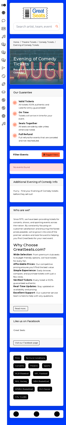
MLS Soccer (45, 389)
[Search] (34, 26)
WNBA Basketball (24, 389)
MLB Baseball (22, 373)
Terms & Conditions (35, 358)
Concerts (19, 365)
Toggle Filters (50, 154)
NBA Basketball (41, 381)
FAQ (17, 358)
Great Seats (19, 330)
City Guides (21, 396)
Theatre (34, 365)
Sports (47, 365)
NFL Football (41, 373)
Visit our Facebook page (26, 343)
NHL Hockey (21, 381)
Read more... (20, 308)
